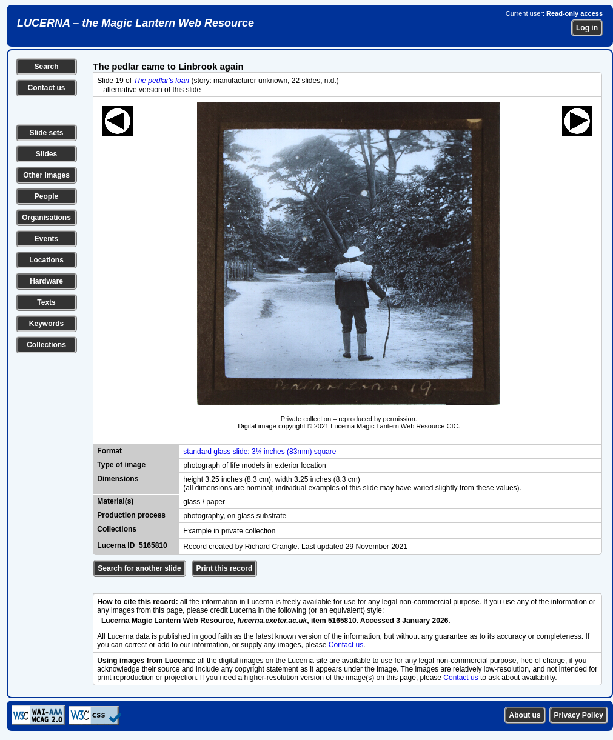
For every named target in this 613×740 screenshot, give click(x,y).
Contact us (46, 88)
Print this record (224, 568)
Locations (46, 260)
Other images (46, 175)
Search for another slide (139, 568)
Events (46, 239)
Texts (46, 302)
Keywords (46, 323)
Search (46, 66)
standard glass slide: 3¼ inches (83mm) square (259, 451)
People (46, 196)
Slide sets (46, 132)
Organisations (46, 217)
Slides (46, 154)
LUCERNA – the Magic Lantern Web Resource (135, 23)
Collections (46, 345)
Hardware (46, 281)
